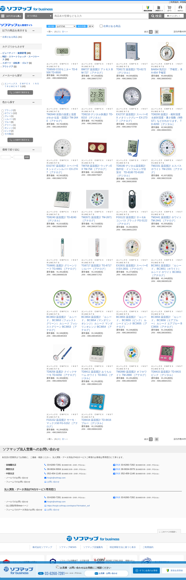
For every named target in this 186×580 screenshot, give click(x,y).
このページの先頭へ (169, 532)
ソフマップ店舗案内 (93, 547)
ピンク (8, 131)
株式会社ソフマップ (42, 547)
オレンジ (10, 128)
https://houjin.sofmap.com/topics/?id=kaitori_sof (68, 505)
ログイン (180, 9)
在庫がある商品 (12, 37)
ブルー (8, 122)
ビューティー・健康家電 (16, 53)
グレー (8, 116)
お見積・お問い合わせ (106, 573)
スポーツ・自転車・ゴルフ (17, 63)
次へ (64, 31)
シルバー (10, 119)
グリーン (10, 125)
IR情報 (183, 2)
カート (169, 9)
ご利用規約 (174, 2)
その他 (8, 134)
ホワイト (10, 113)
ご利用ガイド (159, 9)
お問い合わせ (53, 482)
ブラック (10, 110)
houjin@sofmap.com (56, 478)
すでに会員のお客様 (148, 570)
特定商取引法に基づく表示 (123, 547)
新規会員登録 (148, 9)
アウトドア (9, 66)
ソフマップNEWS (67, 547)
